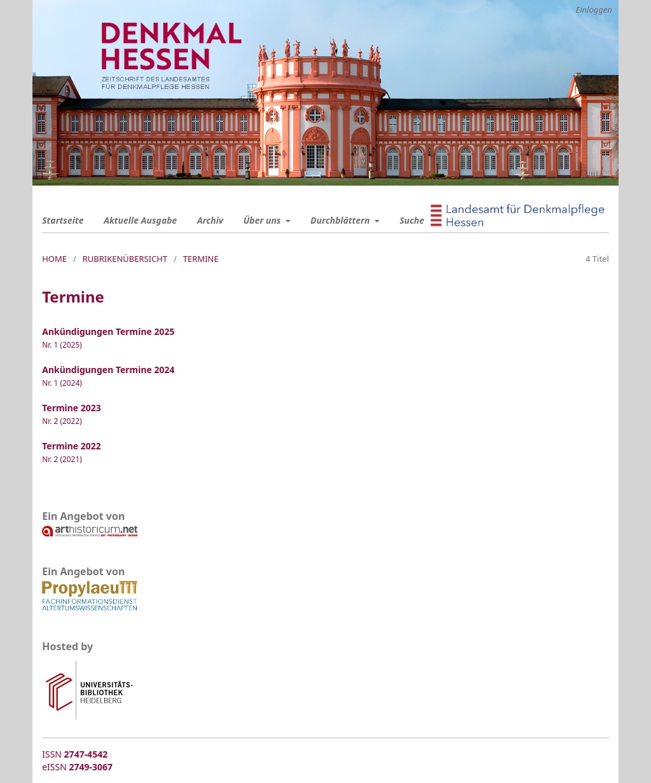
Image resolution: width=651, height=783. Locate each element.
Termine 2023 (71, 408)
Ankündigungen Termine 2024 (108, 370)
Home (54, 258)
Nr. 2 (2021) (62, 459)
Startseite (62, 220)
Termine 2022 (71, 446)
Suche (411, 220)
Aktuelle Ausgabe (140, 220)
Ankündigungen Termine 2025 (108, 331)
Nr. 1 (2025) (62, 344)
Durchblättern (341, 220)
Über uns (263, 220)
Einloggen (593, 9)
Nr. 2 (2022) (62, 421)
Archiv (210, 220)
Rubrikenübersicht (125, 258)
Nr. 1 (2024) (62, 383)
